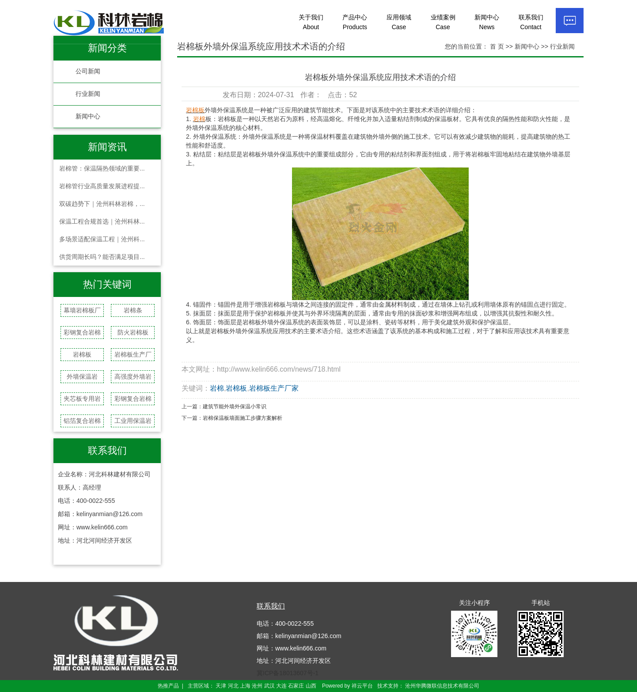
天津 (221, 686)
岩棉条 (133, 310)
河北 (233, 686)
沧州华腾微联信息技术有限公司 (442, 686)
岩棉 (217, 388)
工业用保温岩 (133, 420)
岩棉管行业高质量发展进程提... (102, 186)
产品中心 (354, 22)
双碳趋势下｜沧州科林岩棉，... (102, 203)
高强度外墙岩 (133, 376)
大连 (281, 686)
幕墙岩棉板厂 (82, 310)
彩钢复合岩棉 (82, 332)
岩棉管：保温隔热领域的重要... (102, 168)
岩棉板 (82, 354)
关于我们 (311, 22)
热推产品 (168, 686)
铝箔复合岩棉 (82, 420)
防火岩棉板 (133, 332)
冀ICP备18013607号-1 (287, 673)
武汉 (269, 686)
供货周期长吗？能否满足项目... (102, 256)
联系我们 (531, 22)
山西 (311, 686)
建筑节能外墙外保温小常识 (234, 406)
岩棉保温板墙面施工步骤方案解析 (242, 418)
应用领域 (399, 22)
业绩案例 (443, 22)
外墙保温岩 (82, 376)
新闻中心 (486, 22)
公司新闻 (88, 71)
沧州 (257, 686)
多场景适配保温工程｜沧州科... (102, 239)
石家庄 (296, 686)
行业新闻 (88, 94)
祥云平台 (362, 686)
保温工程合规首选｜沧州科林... (102, 221)
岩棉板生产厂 (133, 354)
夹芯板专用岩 (82, 398)
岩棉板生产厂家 (274, 388)
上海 (245, 686)
